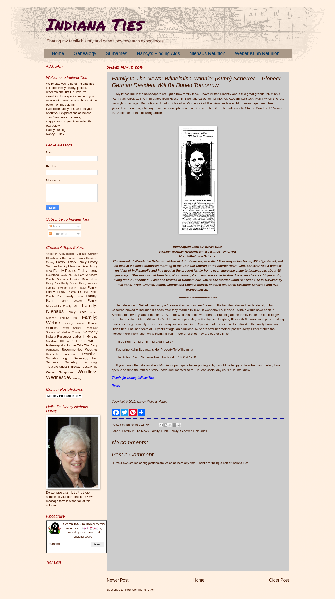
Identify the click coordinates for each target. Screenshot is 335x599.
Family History (66, 262)
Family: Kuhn (159, 431)
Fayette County (71, 328)
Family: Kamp (66, 291)
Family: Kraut (74, 296)
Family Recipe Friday (70, 270)
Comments (58, 234)
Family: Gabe (53, 283)
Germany (90, 332)
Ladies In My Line (85, 336)
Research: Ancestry (61, 354)
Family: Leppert (71, 301)
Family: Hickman (56, 287)
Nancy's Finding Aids (158, 53)
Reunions (89, 354)
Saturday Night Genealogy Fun (72, 358)
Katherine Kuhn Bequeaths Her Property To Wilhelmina (154, 349)
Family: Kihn (54, 296)
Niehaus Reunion (207, 53)
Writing (77, 378)
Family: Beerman (57, 279)
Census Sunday (87, 253)
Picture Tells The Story (82, 345)
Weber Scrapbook (60, 372)
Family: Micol (71, 306)
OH (62, 341)
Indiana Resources (59, 336)
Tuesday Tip (89, 366)
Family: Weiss (74, 323)
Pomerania (52, 349)
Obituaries (200, 431)
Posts (54, 226)
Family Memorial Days (73, 266)
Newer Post (118, 580)
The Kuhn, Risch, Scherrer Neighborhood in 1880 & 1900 (156, 357)
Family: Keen (88, 291)
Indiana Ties (94, 24)
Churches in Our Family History (65, 258)
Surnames (116, 53)
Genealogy (85, 53)
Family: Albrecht (69, 275)
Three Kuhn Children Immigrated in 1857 (144, 341)
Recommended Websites (79, 349)
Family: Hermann (88, 283)
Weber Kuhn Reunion (257, 53)
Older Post (279, 580)
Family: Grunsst (69, 283)
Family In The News (135, 431)
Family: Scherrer (181, 431)
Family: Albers (87, 275)
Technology (91, 362)
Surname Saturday (61, 362)
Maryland (51, 341)
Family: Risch (76, 312)
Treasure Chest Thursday (63, 366)
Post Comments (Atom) (140, 589)
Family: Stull (69, 318)
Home (58, 53)
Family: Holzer (77, 287)
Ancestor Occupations (60, 253)
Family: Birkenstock (84, 279)
